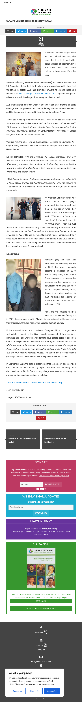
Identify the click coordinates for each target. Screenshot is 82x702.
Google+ (47, 31)
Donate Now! (52, 484)
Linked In (60, 31)
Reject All (34, 691)
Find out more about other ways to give (54, 476)
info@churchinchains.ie (41, 658)
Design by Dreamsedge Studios (41, 698)
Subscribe (41, 513)
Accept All (52, 691)
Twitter (21, 31)
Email (10, 31)
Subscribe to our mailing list (41, 502)
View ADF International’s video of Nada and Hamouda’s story (34, 382)
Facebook (34, 31)
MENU (8, 2)
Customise (17, 691)
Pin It (72, 31)
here (46, 535)
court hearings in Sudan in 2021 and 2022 (37, 93)
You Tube (41, 642)
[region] (34, 683)
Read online (41, 601)
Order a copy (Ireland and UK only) (41, 608)
